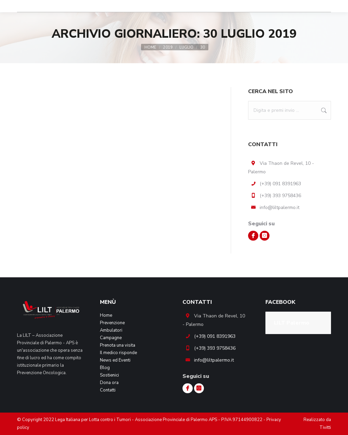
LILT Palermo (291, 323)
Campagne (111, 338)
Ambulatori (111, 330)
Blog (105, 368)
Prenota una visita (117, 345)
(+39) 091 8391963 (280, 183)
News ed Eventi (115, 360)
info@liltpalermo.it (279, 207)
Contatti (108, 390)
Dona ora (109, 383)
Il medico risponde (118, 353)
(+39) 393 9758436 (280, 195)
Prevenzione (112, 323)
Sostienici (109, 375)
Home (106, 315)
